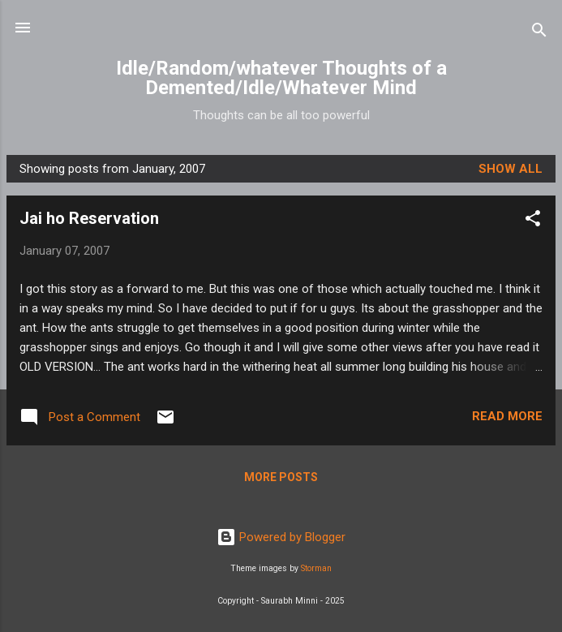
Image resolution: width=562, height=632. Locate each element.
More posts (281, 477)
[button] (533, 221)
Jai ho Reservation (89, 218)
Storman (316, 568)
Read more (507, 416)
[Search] (539, 33)
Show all (510, 168)
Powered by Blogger (281, 537)
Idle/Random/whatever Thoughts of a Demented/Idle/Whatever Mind (281, 78)
